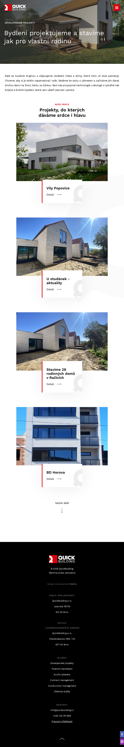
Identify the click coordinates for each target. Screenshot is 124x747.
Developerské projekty (61, 663)
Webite (73, 584)
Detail (62, 258)
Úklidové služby (62, 691)
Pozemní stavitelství (62, 668)
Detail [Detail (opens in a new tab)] (62, 163)
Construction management (62, 685)
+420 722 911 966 (62, 715)
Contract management (62, 680)
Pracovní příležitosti (62, 721)
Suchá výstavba (62, 674)
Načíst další (62, 503)
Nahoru (62, 739)
